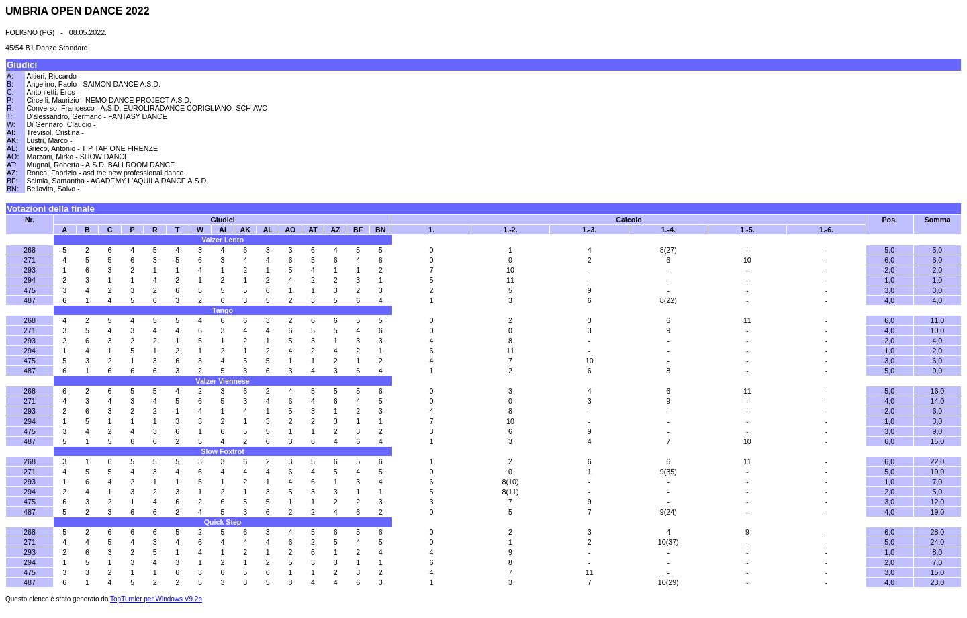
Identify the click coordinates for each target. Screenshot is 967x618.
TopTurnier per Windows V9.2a (156, 599)
